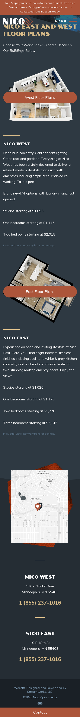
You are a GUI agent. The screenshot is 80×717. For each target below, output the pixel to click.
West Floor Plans (40, 97)
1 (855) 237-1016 (40, 602)
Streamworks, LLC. (40, 692)
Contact (40, 712)
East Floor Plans (40, 291)
